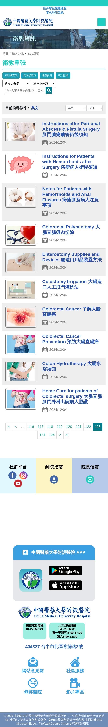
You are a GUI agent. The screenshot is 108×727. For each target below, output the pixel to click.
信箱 (90, 479)
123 (98, 427)
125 (52, 435)
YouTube (18, 483)
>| (66, 435)
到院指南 (54, 479)
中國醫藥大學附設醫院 (54, 612)
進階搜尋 (47, 75)
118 (50, 427)
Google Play (65, 570)
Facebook (12, 475)
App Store (65, 585)
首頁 (5, 53)
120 (69, 427)
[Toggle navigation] (101, 22)
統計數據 (63, 75)
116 (31, 427)
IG (23, 475)
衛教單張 (33, 53)
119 (59, 427)
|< (8, 427)
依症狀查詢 (11, 75)
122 (88, 427)
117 (40, 427)
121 (79, 427)
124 (42, 435)
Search (49, 90)
